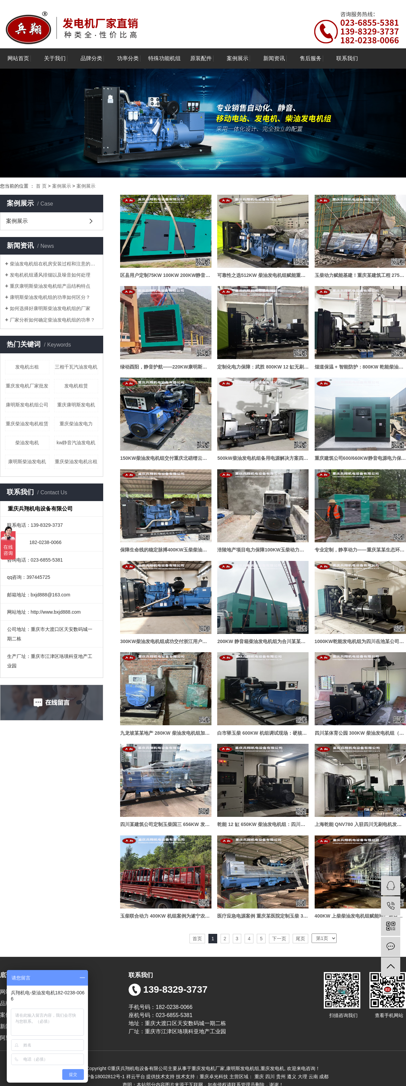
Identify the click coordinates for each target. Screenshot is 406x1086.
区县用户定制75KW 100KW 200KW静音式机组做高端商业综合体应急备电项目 (165, 275)
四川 (270, 1076)
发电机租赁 (76, 385)
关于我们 (55, 58)
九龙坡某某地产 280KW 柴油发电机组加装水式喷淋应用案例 (165, 733)
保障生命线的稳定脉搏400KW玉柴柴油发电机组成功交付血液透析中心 (165, 549)
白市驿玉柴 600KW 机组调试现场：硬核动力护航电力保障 (263, 733)
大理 (302, 1076)
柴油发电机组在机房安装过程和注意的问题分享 (54, 263)
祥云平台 (135, 1076)
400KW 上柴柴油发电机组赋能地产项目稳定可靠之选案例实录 (360, 916)
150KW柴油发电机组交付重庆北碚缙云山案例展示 (165, 458)
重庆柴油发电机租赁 (27, 423)
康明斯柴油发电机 (27, 461)
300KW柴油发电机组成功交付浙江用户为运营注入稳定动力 (165, 641)
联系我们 (347, 58)
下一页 (279, 938)
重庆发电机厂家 (208, 1068)
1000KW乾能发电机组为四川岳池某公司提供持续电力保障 (360, 641)
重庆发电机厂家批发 (27, 385)
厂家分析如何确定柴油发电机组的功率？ (52, 320)
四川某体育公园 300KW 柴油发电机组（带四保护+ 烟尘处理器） (360, 733)
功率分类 (128, 58)
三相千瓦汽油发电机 (76, 367)
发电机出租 (27, 367)
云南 (313, 1076)
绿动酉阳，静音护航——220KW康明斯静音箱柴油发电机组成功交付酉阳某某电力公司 (165, 367)
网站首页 (18, 58)
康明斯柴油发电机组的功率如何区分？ (50, 297)
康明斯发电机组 (242, 1068)
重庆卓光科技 (214, 1076)
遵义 (291, 1076)
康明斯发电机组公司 (27, 404)
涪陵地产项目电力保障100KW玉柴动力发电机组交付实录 (263, 549)
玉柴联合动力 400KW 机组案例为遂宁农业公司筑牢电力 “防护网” (165, 916)
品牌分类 (91, 58)
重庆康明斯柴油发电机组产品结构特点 (50, 286)
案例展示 (237, 58)
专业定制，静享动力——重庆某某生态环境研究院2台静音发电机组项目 (360, 549)
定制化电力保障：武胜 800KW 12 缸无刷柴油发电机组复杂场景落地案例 (263, 367)
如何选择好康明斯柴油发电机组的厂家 (50, 308)
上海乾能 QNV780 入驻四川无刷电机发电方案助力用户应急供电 (360, 824)
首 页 (41, 186)
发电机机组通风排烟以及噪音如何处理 (50, 275)
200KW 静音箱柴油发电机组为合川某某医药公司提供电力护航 (263, 641)
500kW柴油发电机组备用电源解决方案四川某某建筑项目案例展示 (263, 458)
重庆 (259, 1076)
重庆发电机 (272, 1068)
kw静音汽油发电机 (76, 442)
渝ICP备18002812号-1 (101, 1076)
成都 (324, 1076)
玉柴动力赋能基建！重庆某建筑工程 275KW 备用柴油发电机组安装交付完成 (360, 275)
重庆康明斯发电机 (76, 404)
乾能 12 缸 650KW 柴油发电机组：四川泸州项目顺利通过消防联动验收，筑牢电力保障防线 (263, 824)
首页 (197, 938)
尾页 (300, 938)
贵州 (281, 1076)
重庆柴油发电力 (76, 423)
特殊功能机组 (164, 58)
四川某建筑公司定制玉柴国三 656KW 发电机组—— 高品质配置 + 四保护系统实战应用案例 (165, 824)
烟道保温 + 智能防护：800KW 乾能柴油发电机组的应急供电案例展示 (360, 367)
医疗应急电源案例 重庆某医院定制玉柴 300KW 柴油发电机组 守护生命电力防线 (263, 916)
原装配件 (201, 58)
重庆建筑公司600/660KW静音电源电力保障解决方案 (360, 458)
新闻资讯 (274, 58)
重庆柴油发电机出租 (76, 461)
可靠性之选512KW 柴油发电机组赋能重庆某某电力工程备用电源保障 (263, 275)
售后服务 (310, 58)
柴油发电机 (27, 442)
